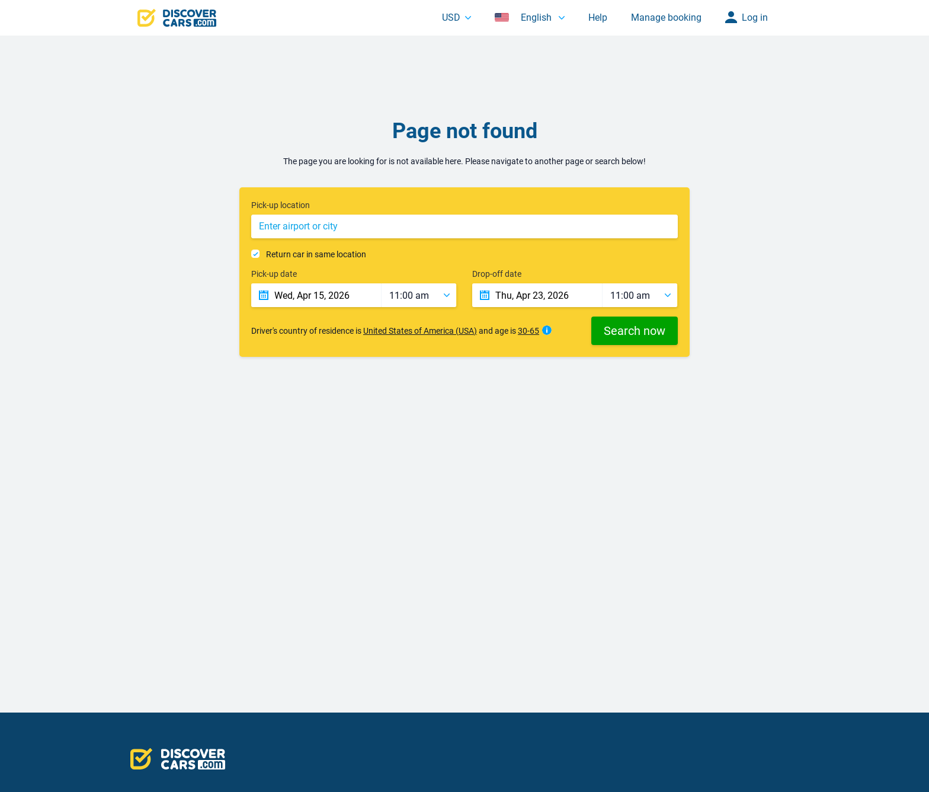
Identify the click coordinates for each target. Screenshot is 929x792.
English (524, 17)
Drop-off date (496, 274)
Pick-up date (274, 274)
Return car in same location (316, 254)
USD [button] (451, 17)
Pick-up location (280, 205)
